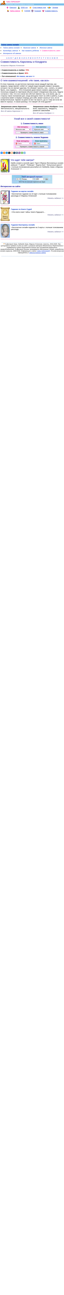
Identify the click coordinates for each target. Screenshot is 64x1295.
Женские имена (46, 48)
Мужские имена (29, 48)
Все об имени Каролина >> (12, 111)
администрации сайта (37, 253)
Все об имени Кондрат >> (43, 113)
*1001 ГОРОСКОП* (43, 251)
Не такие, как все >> (25, 76)
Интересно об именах (12, 53)
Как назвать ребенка (30, 51)
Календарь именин (10, 51)
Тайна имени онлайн (11, 48)
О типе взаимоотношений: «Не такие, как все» (25, 80)
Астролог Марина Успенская (12, 65)
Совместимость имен (51, 51)
